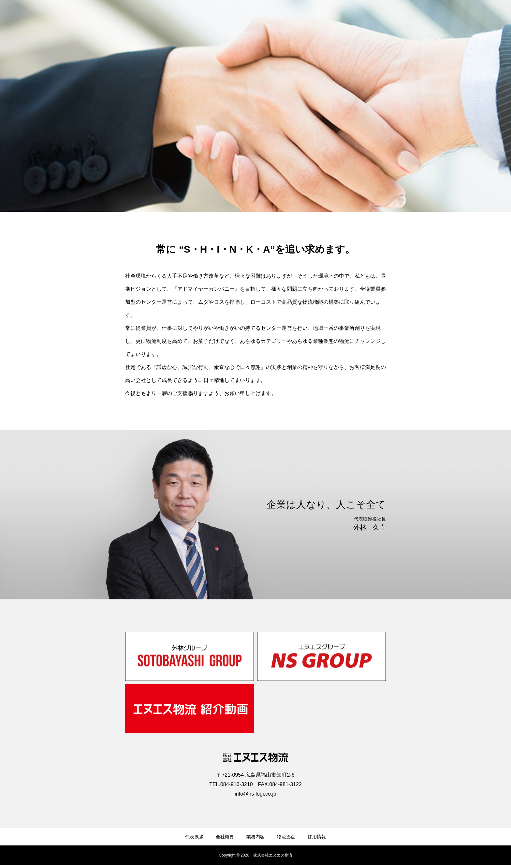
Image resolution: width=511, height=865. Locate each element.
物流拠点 (286, 836)
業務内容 (255, 836)
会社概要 (225, 836)
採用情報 (317, 836)
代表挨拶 (194, 836)
